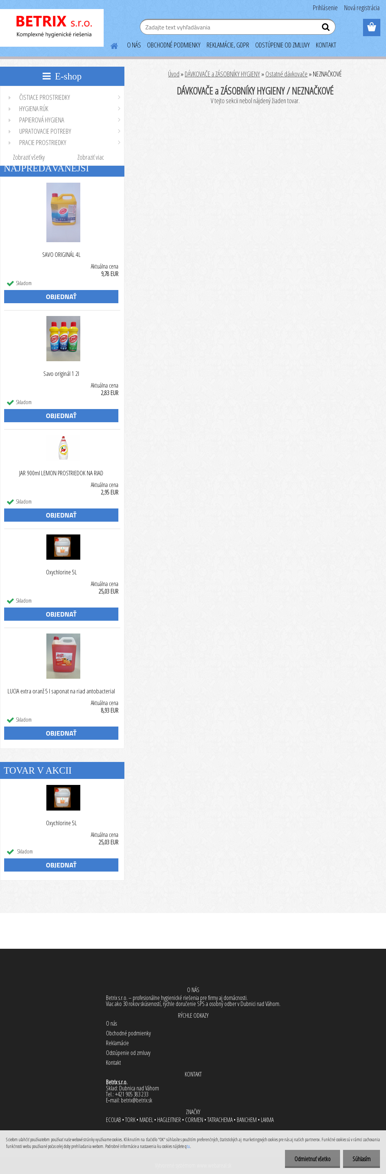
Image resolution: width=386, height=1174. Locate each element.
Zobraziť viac (90, 157)
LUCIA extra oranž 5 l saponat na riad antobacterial (61, 691)
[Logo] (52, 28)
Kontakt (113, 1062)
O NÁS (134, 44)
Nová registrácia (362, 7)
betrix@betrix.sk (136, 1100)
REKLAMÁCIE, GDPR (228, 44)
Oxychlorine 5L (61, 572)
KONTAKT (326, 44)
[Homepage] (110, 44)
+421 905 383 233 (131, 1094)
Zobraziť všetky (29, 157)
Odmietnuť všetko (312, 1159)
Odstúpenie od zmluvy (128, 1053)
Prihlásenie (325, 7)
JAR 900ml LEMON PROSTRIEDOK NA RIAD (61, 473)
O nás (111, 1023)
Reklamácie (117, 1043)
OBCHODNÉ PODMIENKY (174, 44)
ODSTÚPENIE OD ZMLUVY (282, 44)
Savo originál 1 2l (61, 373)
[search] (326, 28)
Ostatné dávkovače (286, 73)
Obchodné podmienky (128, 1033)
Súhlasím (361, 1159)
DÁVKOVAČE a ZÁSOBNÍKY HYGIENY (222, 73)
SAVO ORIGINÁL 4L (61, 254)
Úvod (173, 73)
